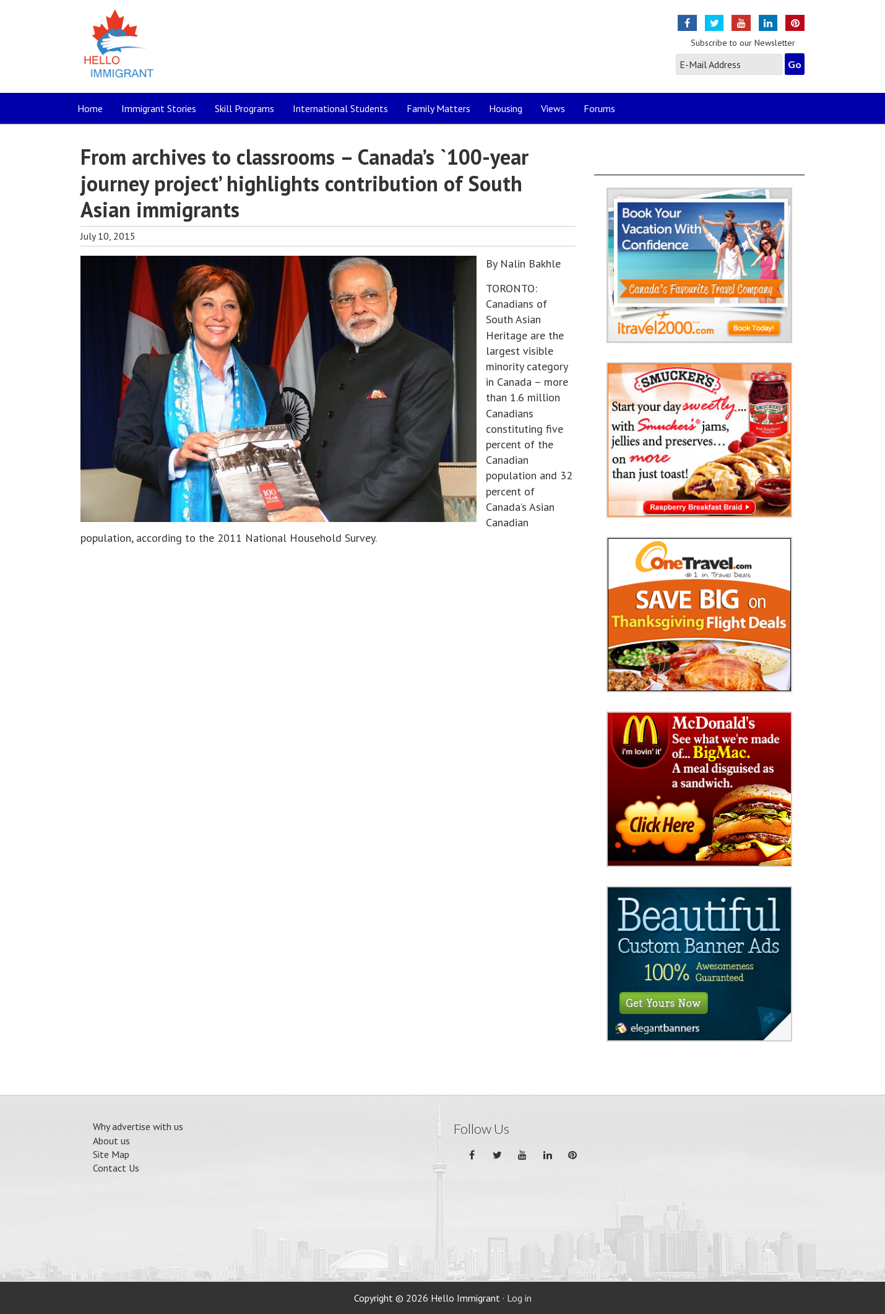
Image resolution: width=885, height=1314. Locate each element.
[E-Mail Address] (729, 64)
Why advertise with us (138, 1126)
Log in (519, 1298)
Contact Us (116, 1168)
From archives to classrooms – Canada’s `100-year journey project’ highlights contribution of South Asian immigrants (304, 183)
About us (111, 1140)
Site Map (111, 1154)
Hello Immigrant (122, 51)
